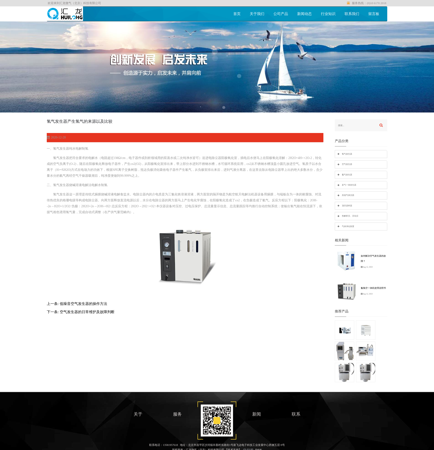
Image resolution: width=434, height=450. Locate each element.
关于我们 (257, 14)
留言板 (373, 14)
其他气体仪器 (348, 195)
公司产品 (280, 14)
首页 (237, 14)
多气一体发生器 (349, 185)
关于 (138, 414)
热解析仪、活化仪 (350, 216)
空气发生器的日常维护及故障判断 (87, 312)
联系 (296, 414)
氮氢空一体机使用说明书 (373, 288)
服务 (177, 414)
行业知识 (328, 14)
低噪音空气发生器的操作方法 (83, 304)
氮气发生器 (347, 175)
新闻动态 (304, 14)
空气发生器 (347, 164)
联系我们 (352, 14)
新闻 (256, 414)
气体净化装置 (348, 226)
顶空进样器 (347, 206)
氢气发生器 (347, 154)
